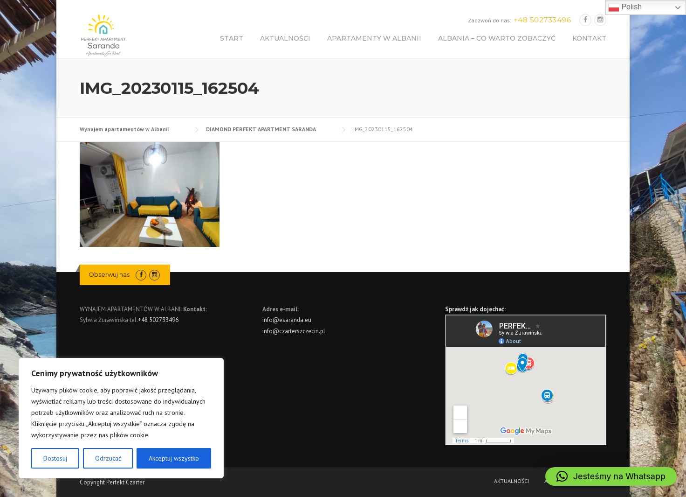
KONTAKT (589, 38)
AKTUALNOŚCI (285, 38)
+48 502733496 (158, 320)
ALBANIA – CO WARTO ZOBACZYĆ (497, 38)
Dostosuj (55, 458)
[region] (121, 418)
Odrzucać (108, 458)
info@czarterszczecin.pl (293, 331)
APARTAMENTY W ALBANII (374, 38)
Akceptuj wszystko (174, 458)
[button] (611, 476)
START (231, 38)
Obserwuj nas (109, 274)
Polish (625, 7)
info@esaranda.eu (286, 320)
